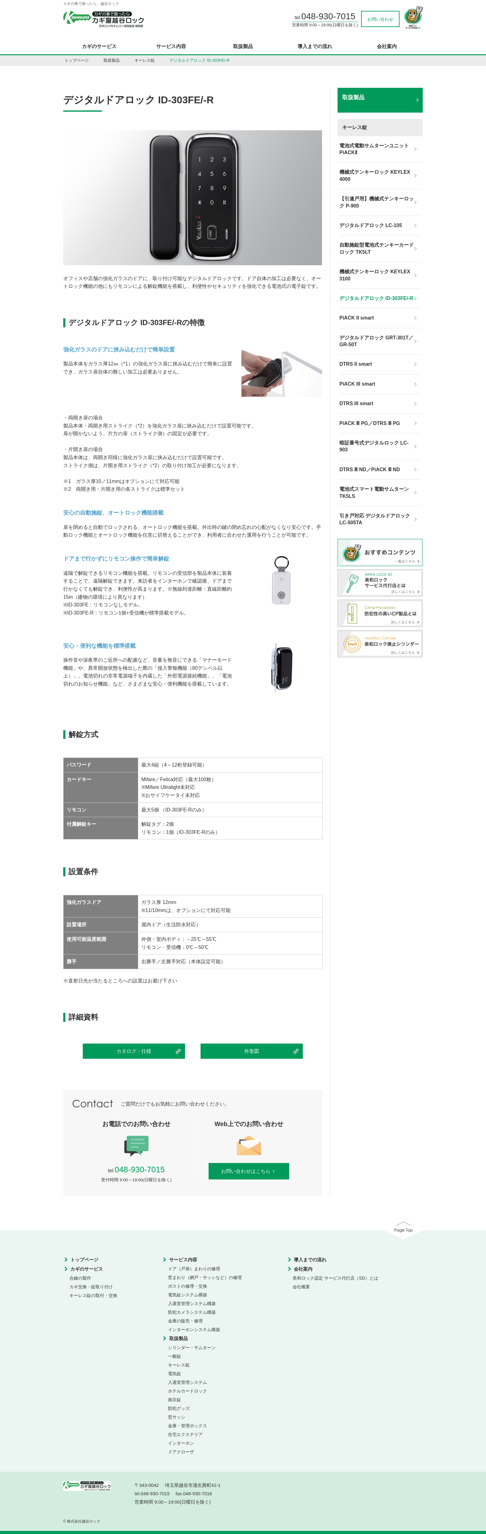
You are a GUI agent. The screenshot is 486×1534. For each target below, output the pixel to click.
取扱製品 (243, 46)
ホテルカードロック (187, 1391)
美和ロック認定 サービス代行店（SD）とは (335, 1278)
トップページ (76, 60)
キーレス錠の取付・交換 (93, 1295)
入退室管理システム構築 (192, 1303)
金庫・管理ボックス (187, 1425)
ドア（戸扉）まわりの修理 (194, 1268)
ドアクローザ (181, 1451)
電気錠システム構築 (187, 1294)
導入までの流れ (315, 46)
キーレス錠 (145, 60)
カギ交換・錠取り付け (91, 1286)
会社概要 (301, 1286)
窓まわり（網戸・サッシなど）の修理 (205, 1277)
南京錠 (174, 1399)
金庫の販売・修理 (185, 1320)
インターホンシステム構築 (194, 1329)
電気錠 (174, 1373)
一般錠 (174, 1356)
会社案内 (387, 46)
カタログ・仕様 (134, 1051)
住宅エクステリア (185, 1434)
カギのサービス (99, 46)
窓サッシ (176, 1417)
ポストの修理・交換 (187, 1286)
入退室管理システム (187, 1382)
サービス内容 (171, 46)
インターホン (181, 1443)
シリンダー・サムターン (192, 1347)
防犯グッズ (179, 1408)
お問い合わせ (380, 19)
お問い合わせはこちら (249, 1171)
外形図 (251, 1051)
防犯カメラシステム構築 (192, 1312)
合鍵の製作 (80, 1278)
